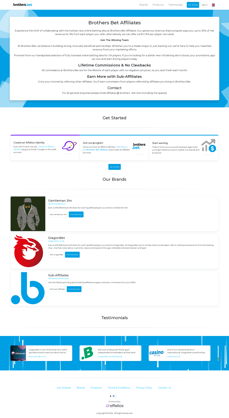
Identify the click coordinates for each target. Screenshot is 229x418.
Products (158, 4)
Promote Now (76, 214)
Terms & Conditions (119, 387)
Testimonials (175, 4)
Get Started (64, 387)
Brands (144, 4)
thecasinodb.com (82, 356)
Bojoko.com (11, 356)
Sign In (205, 5)
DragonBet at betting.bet (155, 356)
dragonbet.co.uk (56, 241)
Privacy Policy (144, 387)
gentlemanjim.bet (56, 204)
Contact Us (164, 387)
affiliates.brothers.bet (58, 278)
